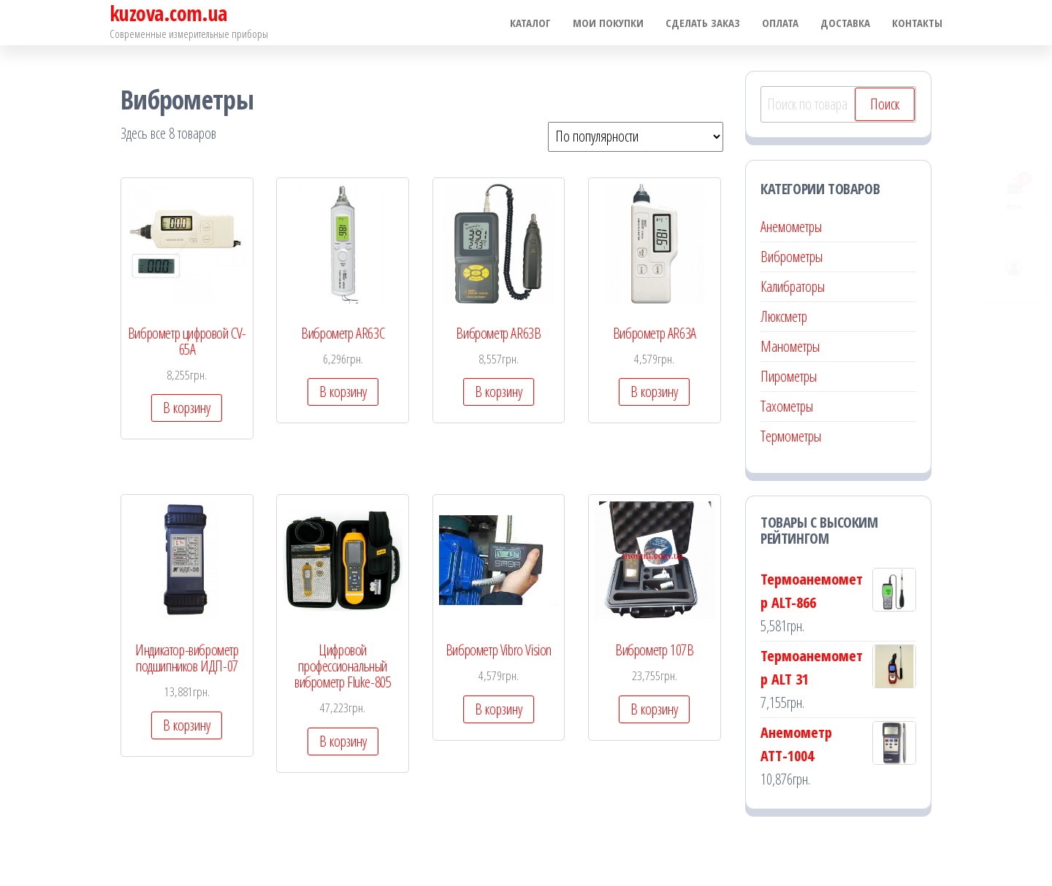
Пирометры (789, 376)
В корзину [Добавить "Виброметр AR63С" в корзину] (343, 391)
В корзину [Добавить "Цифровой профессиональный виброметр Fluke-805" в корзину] (343, 741)
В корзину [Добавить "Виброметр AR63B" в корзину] (498, 391)
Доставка (845, 22)
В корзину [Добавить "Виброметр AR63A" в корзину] (654, 391)
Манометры (790, 346)
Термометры (791, 436)
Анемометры (791, 226)
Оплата (780, 22)
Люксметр (784, 316)
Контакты (917, 22)
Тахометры (787, 406)
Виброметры (792, 256)
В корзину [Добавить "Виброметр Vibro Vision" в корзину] (498, 709)
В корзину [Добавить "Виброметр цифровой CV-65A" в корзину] (186, 407)
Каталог (530, 22)
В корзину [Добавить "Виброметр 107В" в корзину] (654, 709)
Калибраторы (793, 286)
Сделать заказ (703, 22)
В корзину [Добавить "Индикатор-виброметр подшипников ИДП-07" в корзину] (186, 725)
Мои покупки (608, 22)
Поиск (884, 104)
